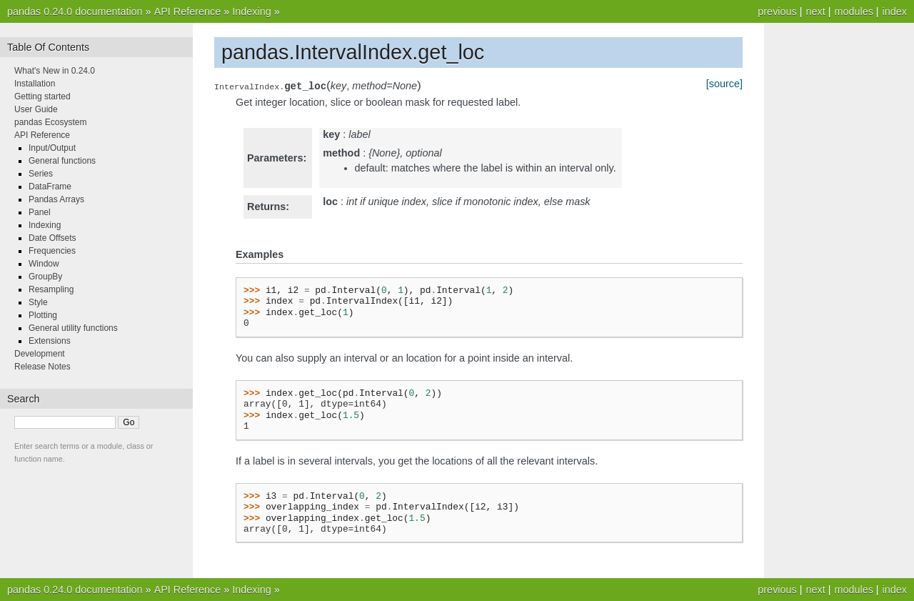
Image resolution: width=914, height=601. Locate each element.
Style (38, 302)
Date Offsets (52, 238)
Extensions (50, 341)
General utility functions (73, 328)
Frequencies (52, 251)
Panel (40, 212)
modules (853, 11)
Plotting (43, 315)
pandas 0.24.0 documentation (75, 11)
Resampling (51, 289)
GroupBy (45, 277)
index (895, 11)
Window (44, 264)
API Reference (187, 11)
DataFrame (50, 187)
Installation (34, 84)
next (815, 11)
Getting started (42, 96)
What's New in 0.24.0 (54, 71)
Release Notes (42, 367)
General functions (62, 161)
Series (41, 174)
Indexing (251, 11)
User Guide (36, 109)
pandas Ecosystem (50, 122)
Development (39, 354)
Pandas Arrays (56, 199)
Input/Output (52, 148)
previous (777, 11)
